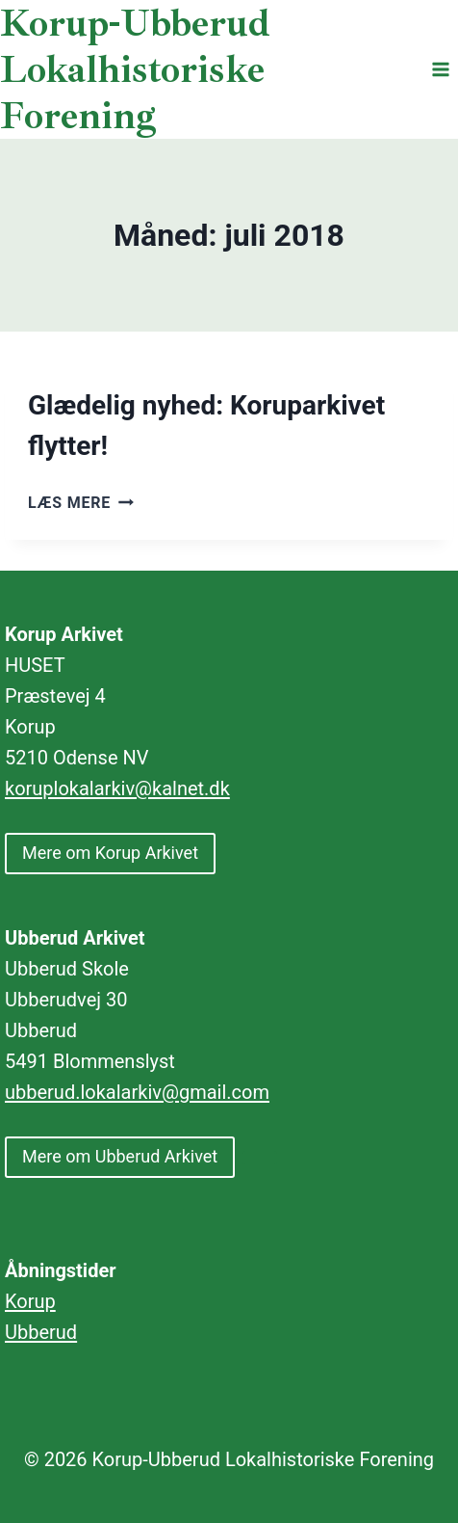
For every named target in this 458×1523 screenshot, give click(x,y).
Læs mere (81, 503)
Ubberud (41, 1332)
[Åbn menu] (440, 69)
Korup (30, 1301)
